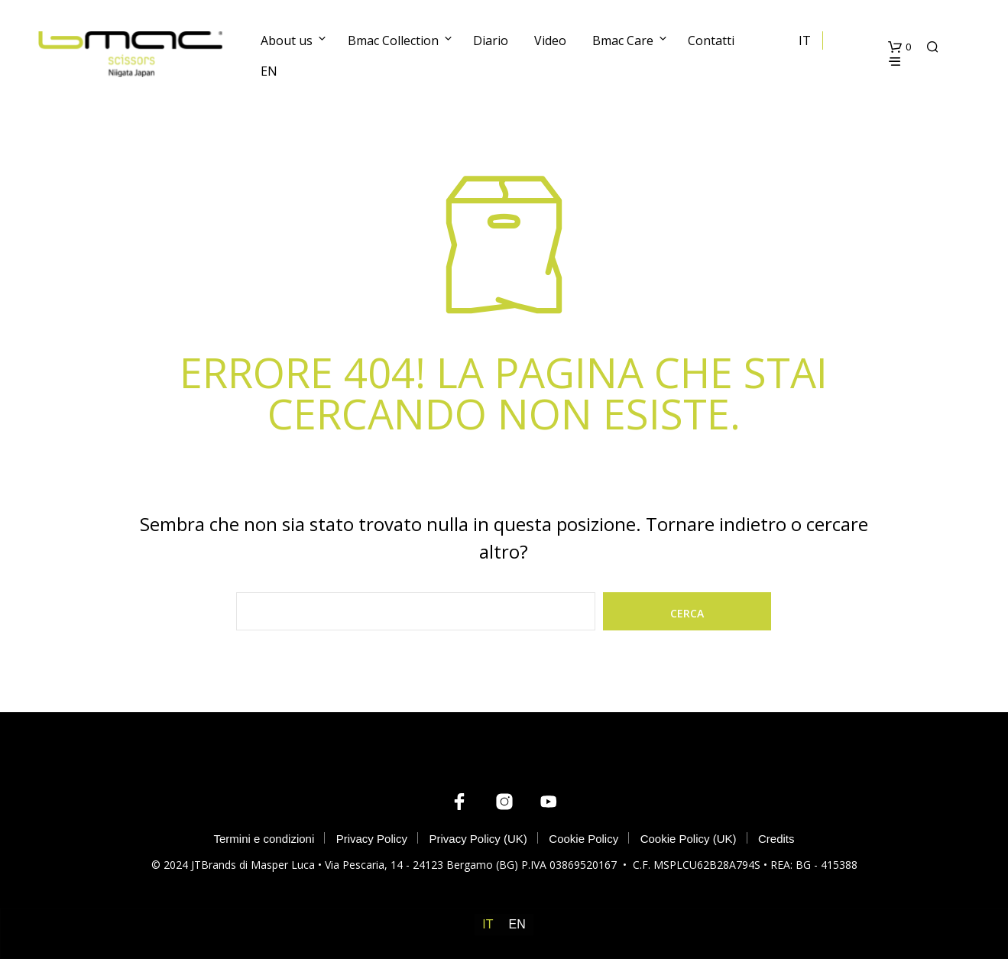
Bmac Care (622, 40)
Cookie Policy (583, 838)
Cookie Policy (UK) (688, 838)
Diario (490, 40)
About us (287, 40)
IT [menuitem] (487, 924)
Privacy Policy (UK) (478, 838)
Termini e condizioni (264, 838)
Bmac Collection (393, 40)
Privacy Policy (371, 838)
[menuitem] (488, 924)
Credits (776, 838)
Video (550, 40)
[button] (899, 47)
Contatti (711, 40)
